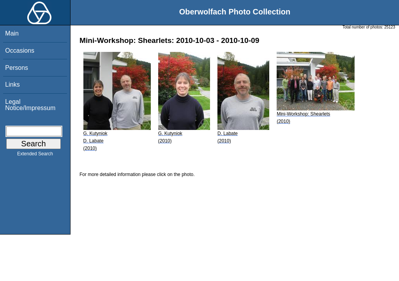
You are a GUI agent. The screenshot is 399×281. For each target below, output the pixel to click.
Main (12, 33)
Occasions (19, 50)
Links (12, 84)
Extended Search (35, 155)
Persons (16, 67)
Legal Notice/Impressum (30, 104)
